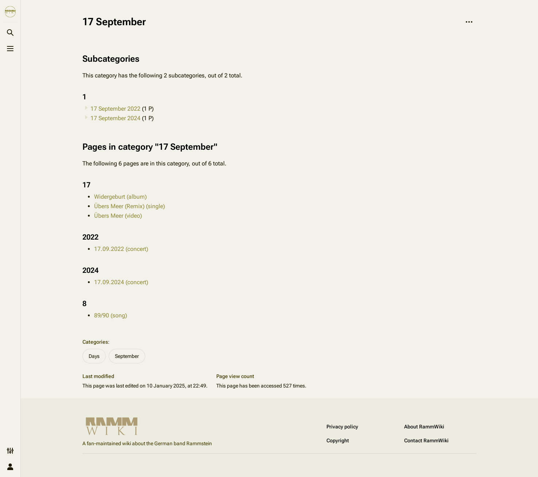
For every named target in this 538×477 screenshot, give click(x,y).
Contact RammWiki (426, 440)
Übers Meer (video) (118, 215)
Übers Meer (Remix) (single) (129, 206)
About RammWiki (424, 427)
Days (94, 356)
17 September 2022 (115, 108)
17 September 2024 (115, 118)
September (127, 356)
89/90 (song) (110, 315)
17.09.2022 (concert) (121, 248)
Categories (95, 342)
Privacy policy (342, 427)
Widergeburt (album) (120, 196)
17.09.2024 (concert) (121, 282)
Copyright (337, 440)
